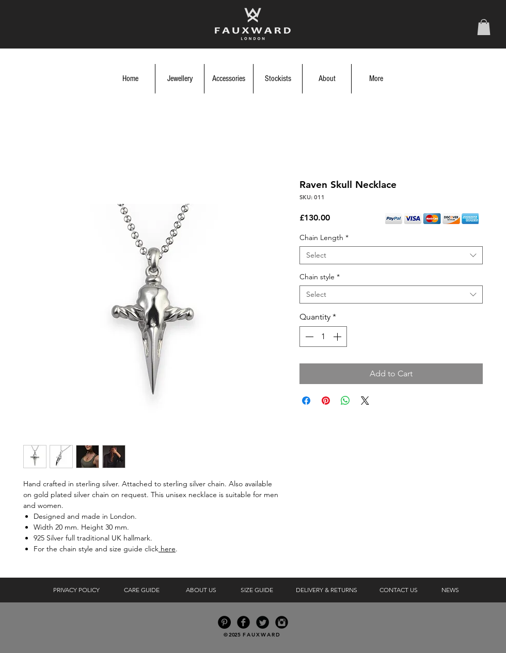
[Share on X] (365, 400)
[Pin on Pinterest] (326, 400)
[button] (484, 27)
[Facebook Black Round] (243, 622)
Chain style (319, 277)
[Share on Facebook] (306, 400)
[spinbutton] (323, 336)
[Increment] (338, 336)
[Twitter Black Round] (262, 622)
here (167, 548)
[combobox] (391, 255)
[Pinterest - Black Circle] (224, 622)
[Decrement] (308, 336)
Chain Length (324, 237)
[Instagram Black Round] (281, 622)
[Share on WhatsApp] (345, 400)
